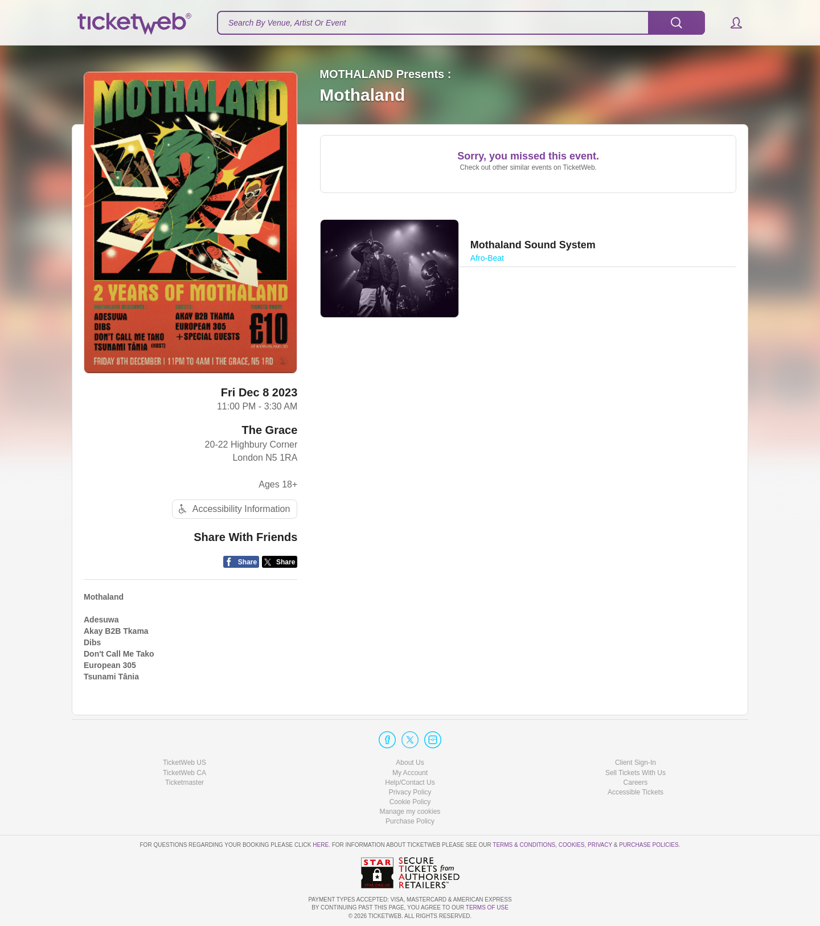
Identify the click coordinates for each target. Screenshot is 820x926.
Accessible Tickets (635, 792)
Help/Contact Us (409, 782)
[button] (731, 22)
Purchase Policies (648, 845)
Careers (636, 782)
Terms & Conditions (524, 845)
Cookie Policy (410, 802)
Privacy (600, 845)
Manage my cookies (410, 812)
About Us (410, 763)
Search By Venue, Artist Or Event (287, 22)
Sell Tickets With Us (635, 773)
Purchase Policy (410, 821)
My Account (410, 773)
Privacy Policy (410, 792)
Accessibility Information (232, 509)
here (321, 845)
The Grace (270, 430)
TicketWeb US (184, 763)
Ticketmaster (184, 782)
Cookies (572, 845)
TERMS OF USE (487, 907)
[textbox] (461, 23)
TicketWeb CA (184, 773)
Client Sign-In (635, 763)
